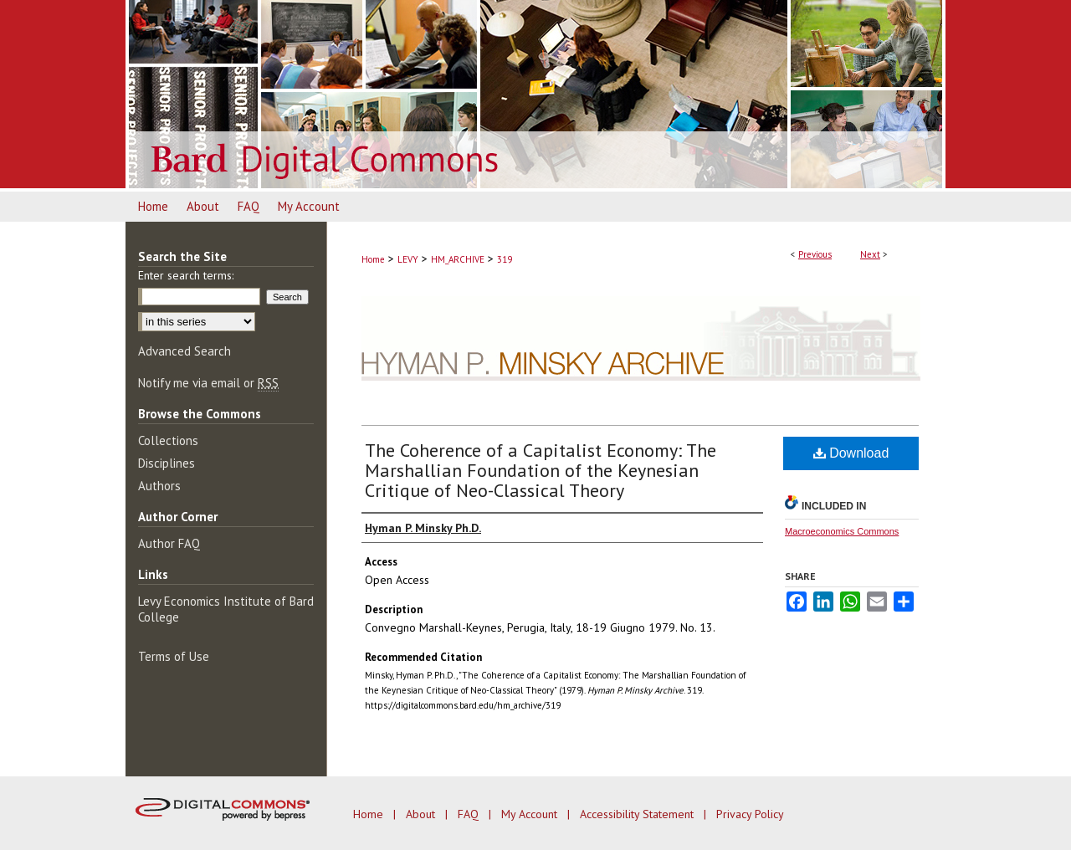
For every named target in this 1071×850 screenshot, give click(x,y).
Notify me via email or (208, 383)
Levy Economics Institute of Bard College (226, 609)
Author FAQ (169, 543)
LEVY (407, 259)
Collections (168, 440)
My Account (531, 814)
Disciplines (166, 463)
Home (373, 259)
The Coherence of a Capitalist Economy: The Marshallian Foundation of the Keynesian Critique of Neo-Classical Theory (540, 470)
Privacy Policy (750, 814)
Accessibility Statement (638, 814)
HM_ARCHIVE (457, 259)
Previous (815, 254)
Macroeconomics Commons (842, 531)
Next (870, 254)
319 (504, 259)
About (422, 814)
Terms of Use (173, 656)
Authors (159, 486)
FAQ (470, 814)
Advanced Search (184, 351)
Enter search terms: (185, 275)
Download (851, 453)
